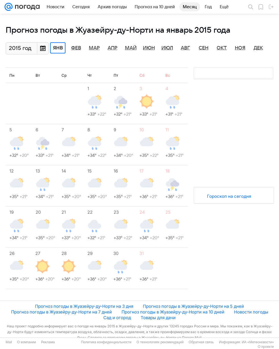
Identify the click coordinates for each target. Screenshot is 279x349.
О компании (26, 342)
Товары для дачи (158, 317)
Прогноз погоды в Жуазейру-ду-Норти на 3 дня (84, 306)
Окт (222, 48)
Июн (149, 48)
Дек (258, 48)
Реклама (48, 342)
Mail (9, 342)
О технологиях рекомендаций (159, 342)
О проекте (266, 347)
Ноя (240, 48)
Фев (76, 48)
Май (131, 48)
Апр (112, 48)
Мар (94, 48)
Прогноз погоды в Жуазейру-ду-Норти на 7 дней (61, 312)
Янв (58, 48)
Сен (203, 48)
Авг (185, 48)
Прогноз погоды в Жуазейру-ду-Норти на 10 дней (173, 312)
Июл (167, 48)
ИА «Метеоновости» (258, 342)
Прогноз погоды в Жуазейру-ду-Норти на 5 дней (193, 306)
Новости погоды (251, 312)
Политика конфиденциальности (106, 342)
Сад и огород (117, 317)
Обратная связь (201, 342)
